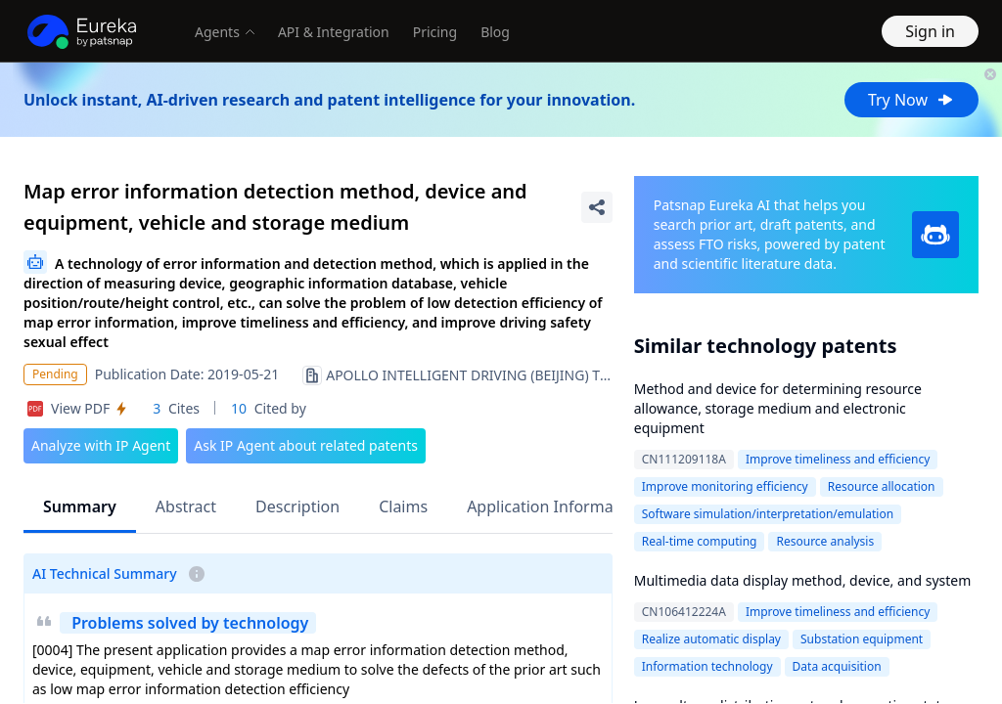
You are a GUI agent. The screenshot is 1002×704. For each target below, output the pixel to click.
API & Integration (333, 31)
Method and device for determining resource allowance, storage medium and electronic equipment (778, 408)
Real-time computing (699, 541)
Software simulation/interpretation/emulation (767, 514)
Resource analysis (825, 541)
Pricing (435, 31)
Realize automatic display (711, 639)
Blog (495, 31)
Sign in (930, 31)
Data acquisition (837, 666)
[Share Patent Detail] (597, 207)
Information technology (707, 666)
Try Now (911, 99)
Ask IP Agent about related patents (306, 445)
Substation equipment (861, 639)
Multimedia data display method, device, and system (803, 580)
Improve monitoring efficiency (725, 486)
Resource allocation (881, 486)
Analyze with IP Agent (100, 445)
